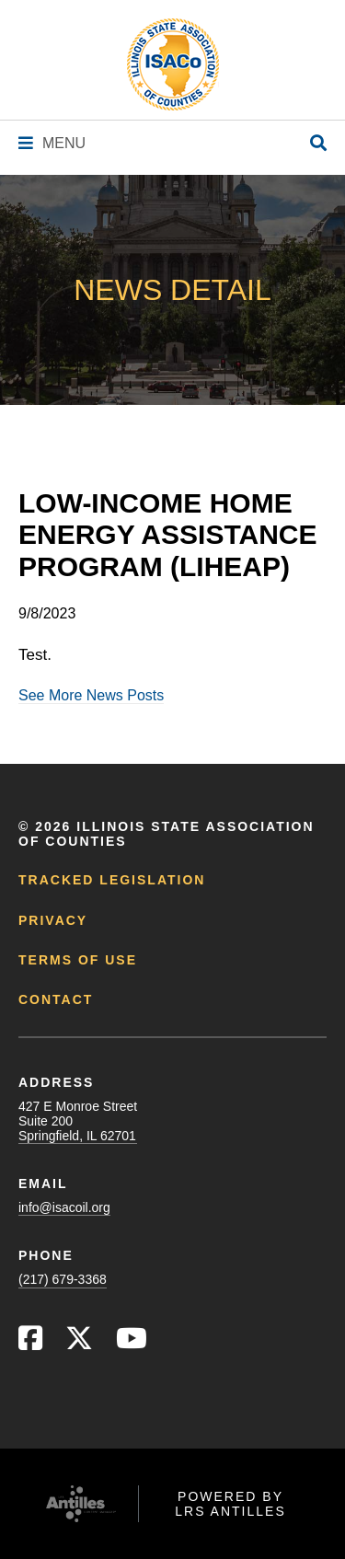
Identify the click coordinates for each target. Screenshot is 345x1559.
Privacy (52, 920)
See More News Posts (91, 695)
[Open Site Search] (318, 144)
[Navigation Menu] (52, 143)
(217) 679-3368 (62, 1279)
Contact (55, 999)
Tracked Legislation (111, 879)
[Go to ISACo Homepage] (173, 64)
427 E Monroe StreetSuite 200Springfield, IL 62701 (77, 1121)
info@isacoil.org (64, 1207)
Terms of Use (77, 960)
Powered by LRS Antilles (230, 1504)
